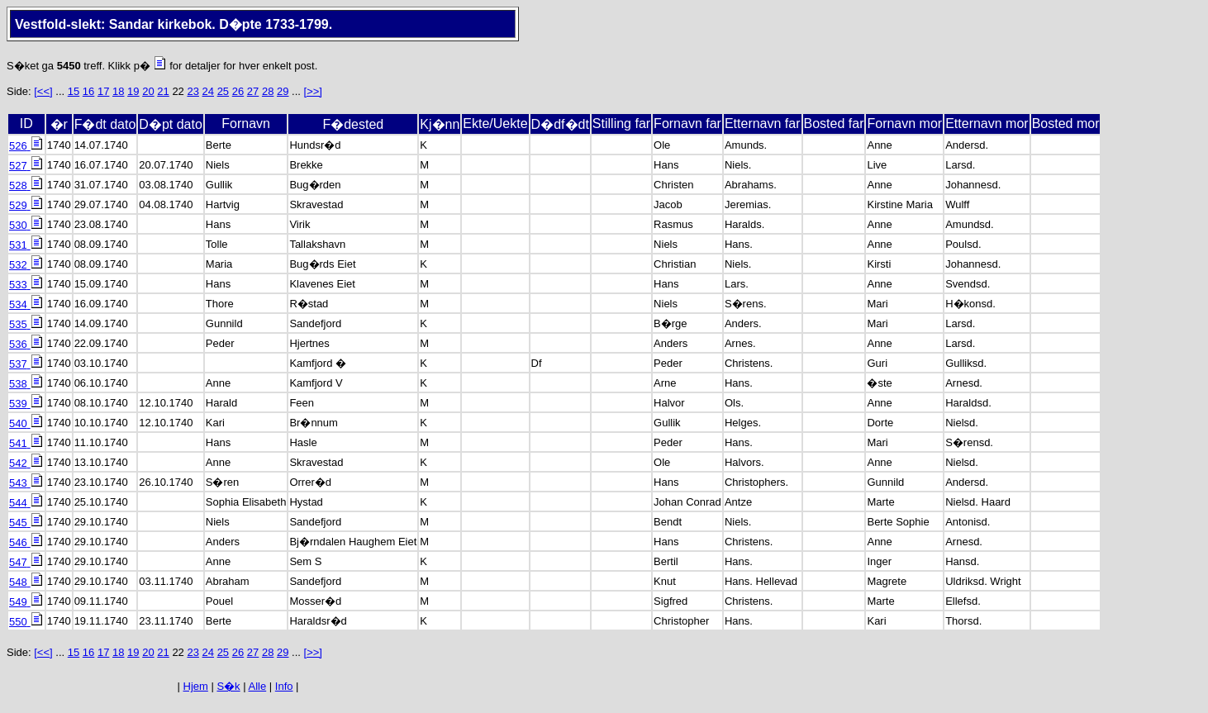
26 (238, 91)
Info (284, 686)
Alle (258, 686)
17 (103, 91)
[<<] (43, 91)
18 (118, 91)
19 (133, 91)
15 (73, 91)
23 (192, 91)
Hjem (195, 686)
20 (148, 91)
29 (282, 91)
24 (208, 91)
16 (88, 91)
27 (253, 91)
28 (267, 91)
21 (163, 91)
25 (223, 91)
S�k (228, 686)
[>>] (313, 91)
